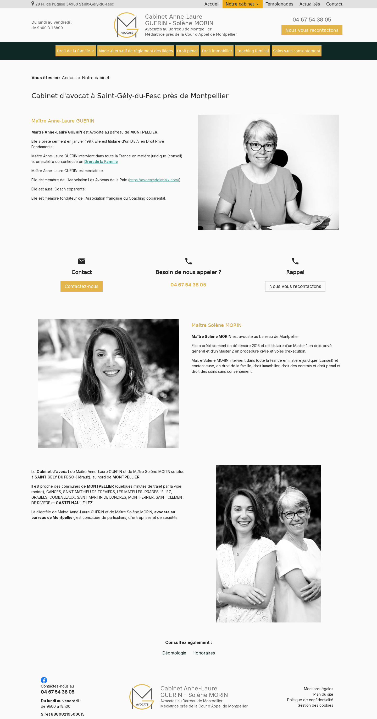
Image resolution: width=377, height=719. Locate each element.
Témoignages (279, 4)
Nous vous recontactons (312, 30)
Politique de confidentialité (310, 693)
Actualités (310, 4)
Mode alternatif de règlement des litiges (136, 51)
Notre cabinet (240, 4)
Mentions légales (318, 682)
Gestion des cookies (315, 699)
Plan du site (323, 688)
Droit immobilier (217, 51)
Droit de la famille (73, 51)
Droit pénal (187, 51)
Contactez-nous (81, 280)
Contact (334, 4)
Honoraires (203, 646)
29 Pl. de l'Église (74, 4)
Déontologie (174, 646)
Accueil (211, 4)
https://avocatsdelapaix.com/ (154, 173)
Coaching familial (252, 51)
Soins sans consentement (296, 51)
